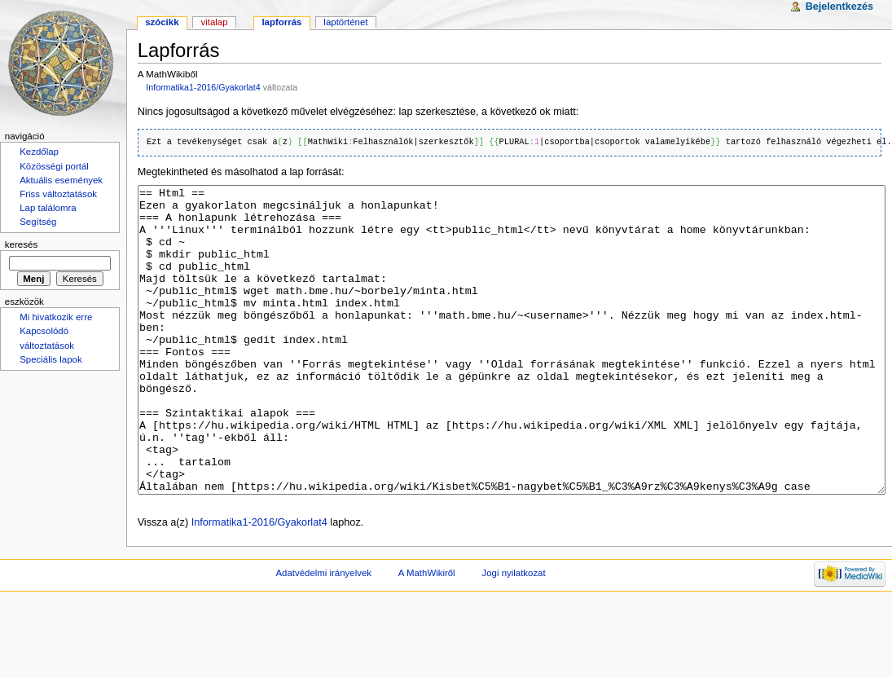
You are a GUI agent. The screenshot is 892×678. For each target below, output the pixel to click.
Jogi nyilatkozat (514, 634)
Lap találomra (48, 208)
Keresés (21, 244)
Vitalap (213, 22)
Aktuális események (61, 180)
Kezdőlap (39, 151)
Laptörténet (345, 22)
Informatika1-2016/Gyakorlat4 (203, 87)
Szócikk (161, 22)
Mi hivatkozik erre (56, 317)
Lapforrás (281, 22)
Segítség (38, 222)
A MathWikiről (426, 634)
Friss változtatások (58, 194)
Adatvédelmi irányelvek (323, 634)
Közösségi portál (54, 166)
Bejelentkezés (839, 6)
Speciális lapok (50, 359)
